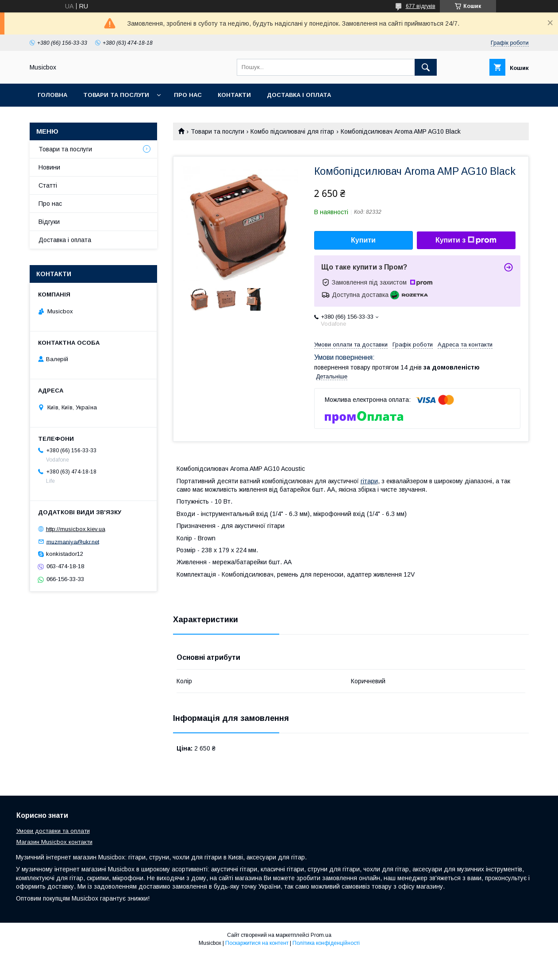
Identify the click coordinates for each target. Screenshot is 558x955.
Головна (52, 95)
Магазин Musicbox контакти (54, 842)
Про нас (188, 95)
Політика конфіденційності (326, 943)
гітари (369, 481)
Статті (47, 185)
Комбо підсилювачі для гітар (292, 131)
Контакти (234, 95)
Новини (49, 167)
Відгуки (49, 221)
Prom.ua (321, 935)
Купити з (465, 240)
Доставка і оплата (299, 95)
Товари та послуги (116, 95)
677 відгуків (420, 6)
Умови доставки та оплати (53, 831)
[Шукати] (426, 67)
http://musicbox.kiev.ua (75, 529)
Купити (363, 240)
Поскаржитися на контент (257, 943)
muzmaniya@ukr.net (72, 541)
